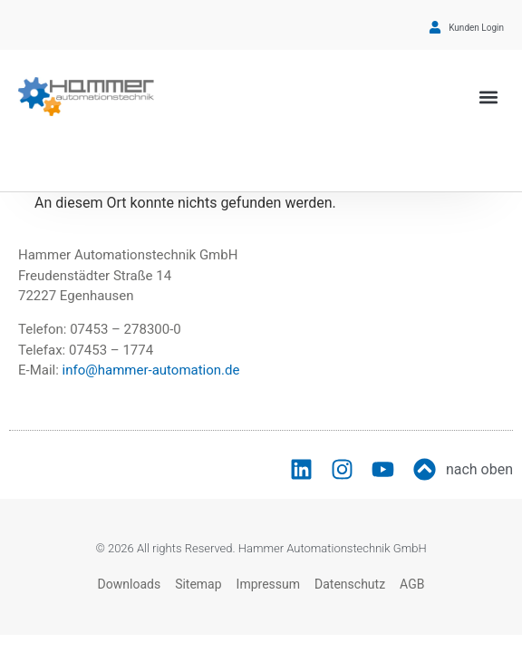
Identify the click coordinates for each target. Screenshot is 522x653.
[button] (489, 97)
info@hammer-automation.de (151, 370)
